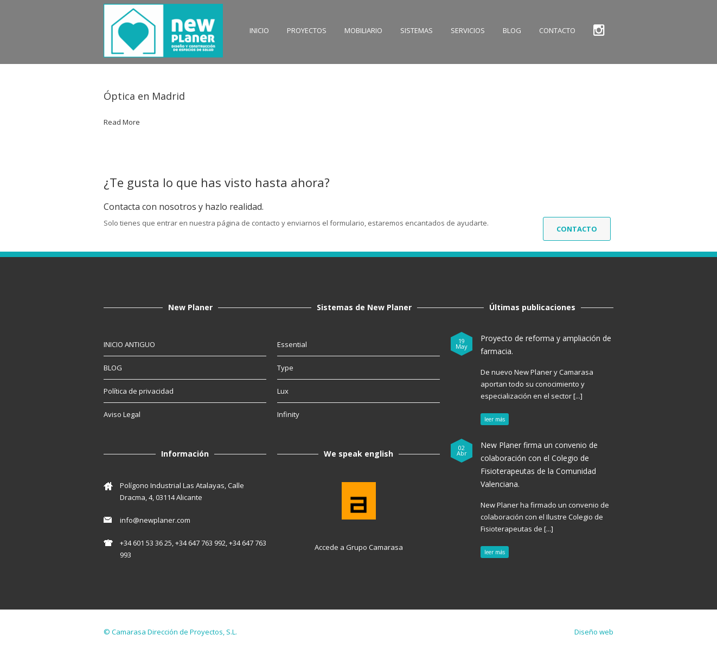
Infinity (288, 414)
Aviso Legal (122, 414)
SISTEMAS (416, 30)
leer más (494, 419)
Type (285, 368)
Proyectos (307, 30)
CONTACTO (557, 30)
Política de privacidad (139, 391)
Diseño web (593, 632)
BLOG (512, 30)
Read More (122, 122)
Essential (292, 344)
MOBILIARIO (363, 30)
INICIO (259, 30)
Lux (283, 391)
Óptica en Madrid (144, 95)
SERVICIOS (468, 30)
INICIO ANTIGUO (129, 344)
